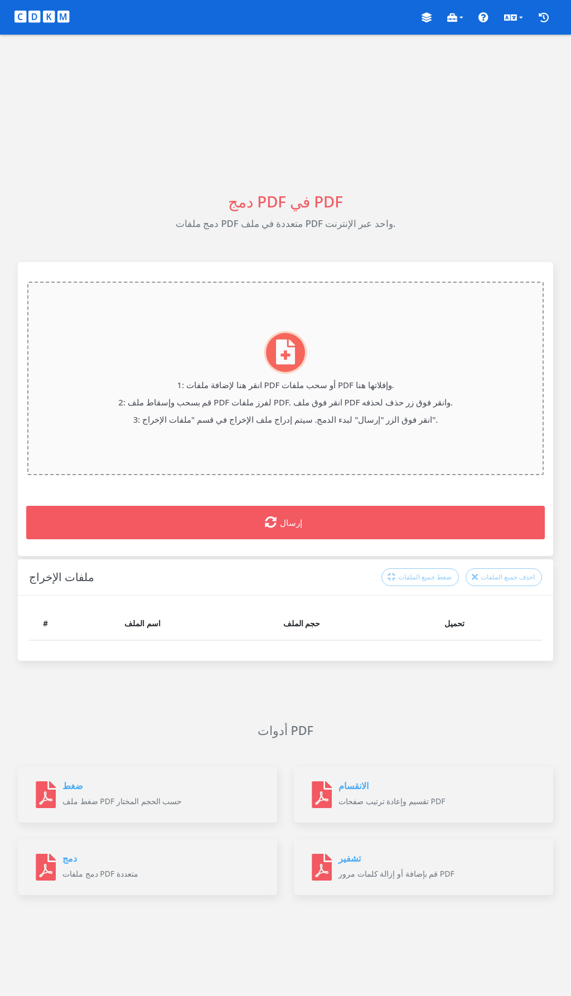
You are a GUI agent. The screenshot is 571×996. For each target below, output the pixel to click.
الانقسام (353, 786)
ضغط (72, 786)
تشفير (349, 858)
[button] (426, 17)
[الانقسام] (321, 794)
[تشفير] (321, 867)
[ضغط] (45, 794)
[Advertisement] (285, 113)
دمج (69, 858)
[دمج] (45, 867)
